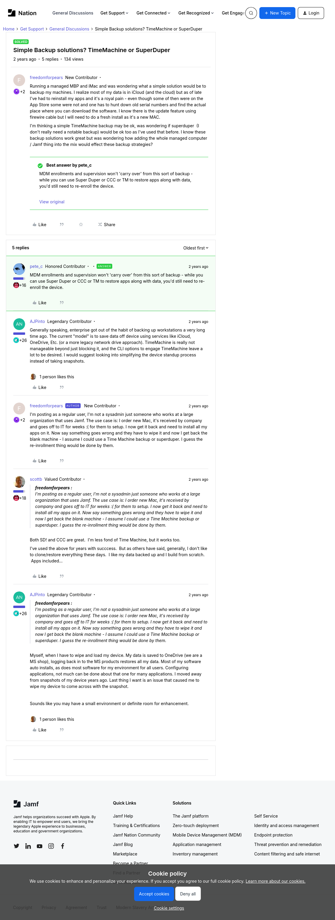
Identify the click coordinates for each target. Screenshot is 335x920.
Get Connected (153, 12)
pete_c (36, 266)
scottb (36, 479)
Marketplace (125, 853)
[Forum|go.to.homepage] (22, 13)
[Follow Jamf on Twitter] (16, 846)
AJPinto (37, 321)
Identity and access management (286, 825)
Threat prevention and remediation (288, 844)
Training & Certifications (136, 825)
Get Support (114, 12)
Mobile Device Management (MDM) (207, 834)
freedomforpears (46, 77)
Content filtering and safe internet (287, 853)
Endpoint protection (273, 834)
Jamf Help (123, 815)
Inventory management (195, 853)
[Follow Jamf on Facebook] (63, 846)
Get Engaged (237, 12)
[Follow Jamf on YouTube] (40, 846)
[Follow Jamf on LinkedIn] (28, 846)
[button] (277, 13)
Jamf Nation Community (136, 834)
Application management (197, 844)
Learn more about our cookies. (276, 881)
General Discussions (73, 12)
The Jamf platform (191, 815)
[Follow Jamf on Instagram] (51, 846)
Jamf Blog (123, 844)
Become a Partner (130, 863)
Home (8, 28)
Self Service (266, 815)
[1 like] (52, 377)
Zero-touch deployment (196, 825)
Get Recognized (196, 12)
